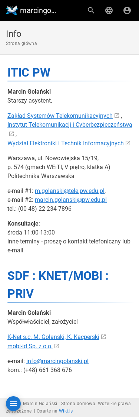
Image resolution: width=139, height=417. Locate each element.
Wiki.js (66, 411)
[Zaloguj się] (127, 10)
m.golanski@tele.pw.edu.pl (70, 190)
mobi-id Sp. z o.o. (30, 346)
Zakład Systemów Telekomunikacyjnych (60, 115)
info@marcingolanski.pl (57, 361)
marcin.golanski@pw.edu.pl (71, 199)
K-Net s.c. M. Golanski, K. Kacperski (53, 336)
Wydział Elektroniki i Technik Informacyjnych (65, 143)
